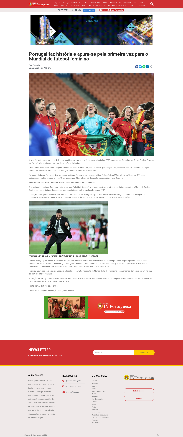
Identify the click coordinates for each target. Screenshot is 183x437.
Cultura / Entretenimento (116, 5)
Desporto (113, 3)
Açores (58, 3)
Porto (56, 5)
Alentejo (66, 3)
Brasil (81, 3)
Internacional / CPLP (77, 5)
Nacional (64, 5)
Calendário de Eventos (96, 5)
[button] (152, 4)
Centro (104, 3)
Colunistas (141, 5)
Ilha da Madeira (125, 3)
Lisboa (135, 3)
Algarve (74, 3)
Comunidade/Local (92, 3)
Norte (142, 3)
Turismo (132, 5)
